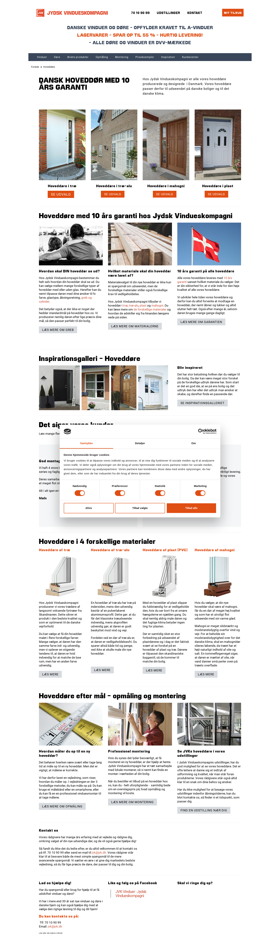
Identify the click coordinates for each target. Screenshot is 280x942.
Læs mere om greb (58, 330)
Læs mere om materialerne (135, 326)
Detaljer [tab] (140, 443)
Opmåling (102, 57)
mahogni (157, 305)
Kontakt (194, 13)
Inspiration (168, 57)
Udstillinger (168, 13)
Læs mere (50, 674)
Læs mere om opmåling (62, 806)
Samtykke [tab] (86, 443)
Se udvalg (61, 194)
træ (125, 305)
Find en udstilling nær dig (204, 810)
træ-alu (133, 305)
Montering (121, 57)
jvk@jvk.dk (99, 852)
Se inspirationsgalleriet (202, 403)
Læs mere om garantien (201, 322)
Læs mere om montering (132, 802)
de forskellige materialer (150, 309)
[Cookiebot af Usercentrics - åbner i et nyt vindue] (200, 431)
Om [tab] (193, 443)
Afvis (88, 507)
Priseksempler (145, 57)
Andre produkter (78, 57)
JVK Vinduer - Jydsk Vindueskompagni (131, 893)
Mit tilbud (233, 12)
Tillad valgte (140, 507)
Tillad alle (191, 507)
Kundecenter (190, 57)
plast (143, 305)
